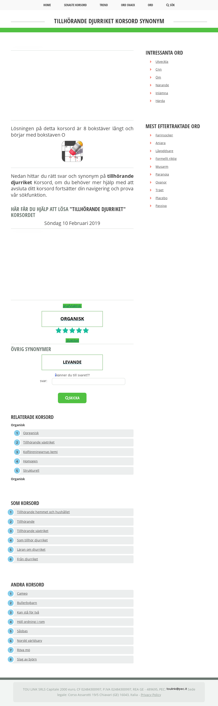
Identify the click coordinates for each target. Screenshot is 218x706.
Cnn (159, 69)
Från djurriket (27, 560)
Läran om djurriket (31, 550)
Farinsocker (164, 135)
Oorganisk (31, 433)
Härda (160, 101)
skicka (72, 397)
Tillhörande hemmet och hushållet (43, 512)
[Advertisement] (72, 86)
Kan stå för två (28, 613)
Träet (160, 191)
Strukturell (31, 471)
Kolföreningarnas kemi (40, 452)
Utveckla (162, 62)
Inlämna (162, 93)
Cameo (22, 594)
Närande (162, 85)
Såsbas (22, 632)
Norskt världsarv (29, 642)
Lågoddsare (164, 151)
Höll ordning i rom (31, 623)
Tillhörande (26, 522)
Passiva (161, 207)
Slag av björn (27, 661)
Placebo (162, 199)
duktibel (72, 340)
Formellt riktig (166, 159)
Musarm (162, 167)
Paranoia (162, 175)
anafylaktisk (72, 306)
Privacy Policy (151, 696)
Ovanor (161, 183)
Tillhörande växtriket (39, 443)
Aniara (161, 143)
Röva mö (23, 651)
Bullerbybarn (27, 604)
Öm (158, 77)
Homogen (30, 461)
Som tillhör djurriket (32, 541)
